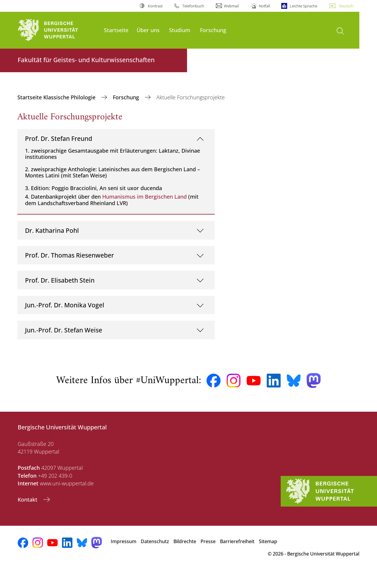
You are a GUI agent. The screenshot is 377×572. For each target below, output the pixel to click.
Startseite (116, 30)
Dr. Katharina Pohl (52, 230)
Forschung (213, 30)
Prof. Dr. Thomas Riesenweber (69, 255)
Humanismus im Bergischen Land (144, 196)
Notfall (264, 6)
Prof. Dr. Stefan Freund (58, 138)
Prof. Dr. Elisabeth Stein (60, 280)
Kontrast (155, 6)
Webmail (231, 6)
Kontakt (28, 499)
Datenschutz (155, 541)
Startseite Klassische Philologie (57, 97)
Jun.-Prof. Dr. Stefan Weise (63, 330)
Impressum (123, 541)
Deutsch (346, 6)
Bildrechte (184, 541)
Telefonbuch (193, 6)
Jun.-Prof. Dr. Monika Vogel (64, 305)
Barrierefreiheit (237, 541)
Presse (208, 541)
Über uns (148, 30)
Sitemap (268, 541)
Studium (179, 30)
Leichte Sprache (303, 6)
